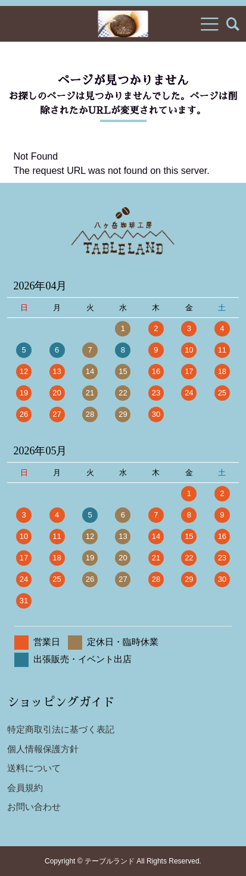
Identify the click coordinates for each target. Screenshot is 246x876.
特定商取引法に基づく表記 (60, 729)
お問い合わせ (34, 807)
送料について (34, 768)
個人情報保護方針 (43, 749)
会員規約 (25, 788)
